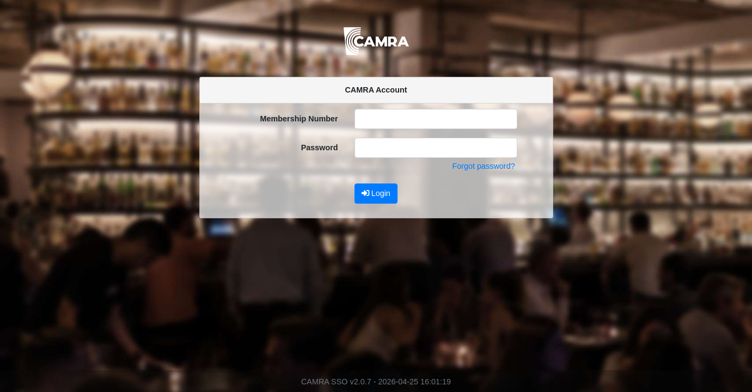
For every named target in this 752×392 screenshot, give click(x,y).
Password (319, 147)
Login (376, 193)
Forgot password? (483, 166)
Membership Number (299, 118)
